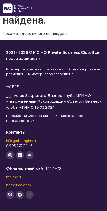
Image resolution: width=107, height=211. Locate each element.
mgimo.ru (14, 177)
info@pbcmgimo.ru (22, 141)
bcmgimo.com (18, 185)
